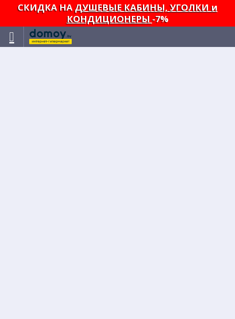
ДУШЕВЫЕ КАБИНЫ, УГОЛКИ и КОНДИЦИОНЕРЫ (142, 13)
